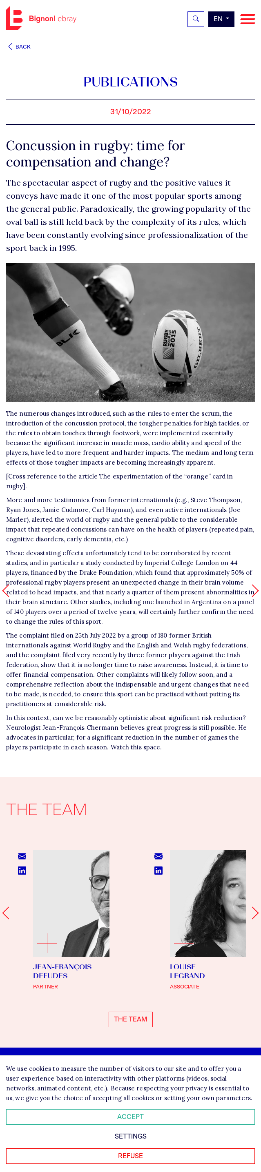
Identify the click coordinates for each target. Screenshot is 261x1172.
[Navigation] (248, 19)
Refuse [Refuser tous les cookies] (130, 1156)
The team (130, 1019)
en (219, 19)
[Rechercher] (195, 19)
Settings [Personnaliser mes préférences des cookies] (131, 1136)
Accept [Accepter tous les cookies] (130, 1117)
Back (18, 47)
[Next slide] (252, 912)
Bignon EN (41, 18)
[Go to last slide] (8, 912)
